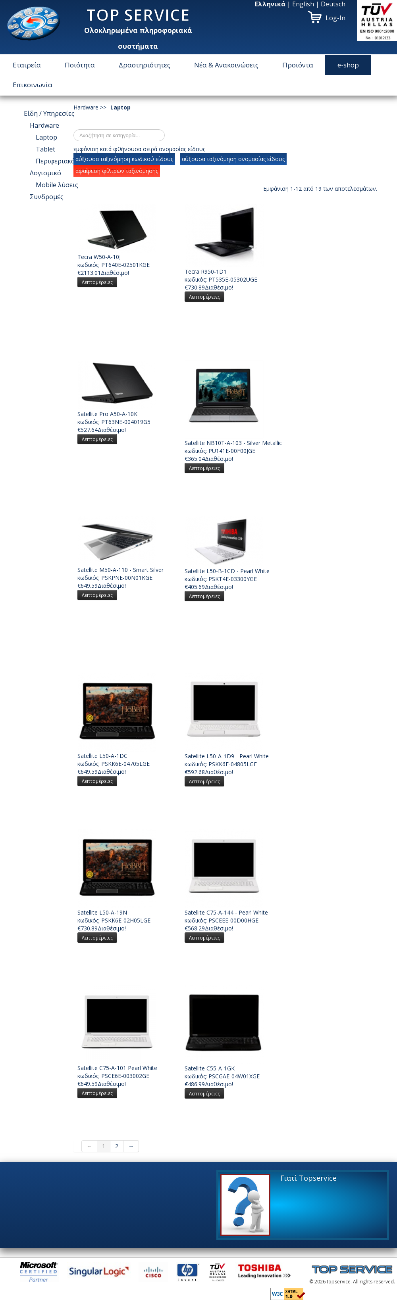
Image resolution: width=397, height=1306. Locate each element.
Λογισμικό (45, 173)
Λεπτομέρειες (97, 282)
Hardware (44, 125)
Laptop (46, 137)
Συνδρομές (47, 196)
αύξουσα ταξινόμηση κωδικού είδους (124, 159)
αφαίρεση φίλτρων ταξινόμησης (116, 171)
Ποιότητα (80, 64)
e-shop (348, 64)
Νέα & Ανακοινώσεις (226, 64)
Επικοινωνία (32, 84)
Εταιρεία (27, 64)
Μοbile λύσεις (57, 184)
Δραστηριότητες (144, 64)
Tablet (45, 149)
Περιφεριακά (55, 161)
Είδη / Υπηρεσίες (49, 113)
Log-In (335, 18)
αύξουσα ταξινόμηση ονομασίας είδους (233, 159)
